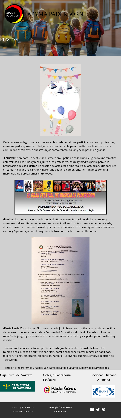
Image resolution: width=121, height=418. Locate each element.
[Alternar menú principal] (112, 14)
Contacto (29, 411)
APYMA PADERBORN (55, 14)
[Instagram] (103, 410)
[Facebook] (92, 410)
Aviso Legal (17, 407)
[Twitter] (98, 410)
